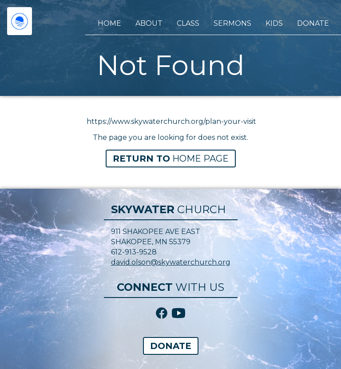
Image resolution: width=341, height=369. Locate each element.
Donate (313, 23)
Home (109, 23)
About (149, 23)
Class (188, 23)
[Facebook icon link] (162, 314)
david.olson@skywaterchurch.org (170, 262)
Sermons (232, 23)
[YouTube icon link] (178, 314)
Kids (274, 23)
